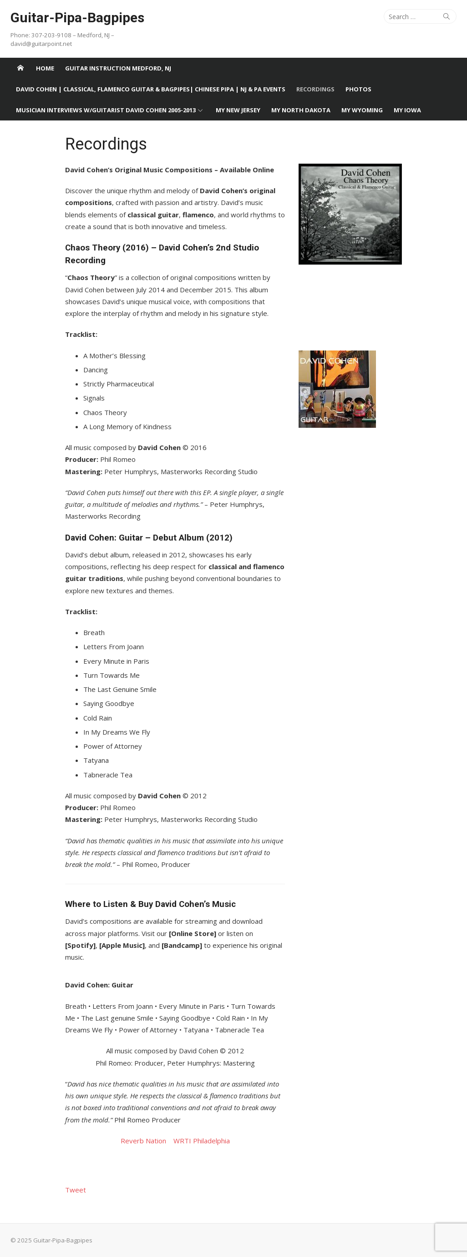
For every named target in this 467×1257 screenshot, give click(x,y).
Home (45, 68)
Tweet (75, 1189)
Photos (358, 89)
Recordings (315, 89)
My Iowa (407, 110)
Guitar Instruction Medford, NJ (118, 68)
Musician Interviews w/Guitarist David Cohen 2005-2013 (106, 110)
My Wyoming (362, 110)
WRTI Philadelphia (201, 1140)
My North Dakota (300, 110)
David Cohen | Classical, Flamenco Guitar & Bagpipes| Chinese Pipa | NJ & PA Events (150, 89)
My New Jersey (238, 110)
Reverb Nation (146, 1140)
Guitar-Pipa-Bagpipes (77, 17)
